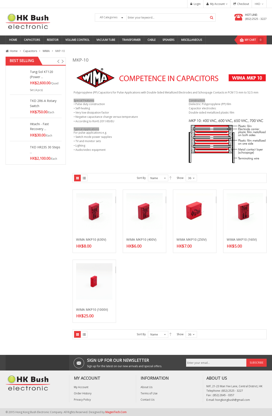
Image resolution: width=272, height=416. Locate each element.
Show (180, 178)
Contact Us (147, 400)
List (84, 178)
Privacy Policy (82, 400)
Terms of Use (149, 393)
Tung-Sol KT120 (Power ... (41, 74)
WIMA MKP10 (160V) (242, 239)
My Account (217, 4)
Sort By (141, 178)
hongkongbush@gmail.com (232, 400)
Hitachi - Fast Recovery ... (39, 126)
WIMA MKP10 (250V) (191, 239)
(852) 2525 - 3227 (256, 19)
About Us (146, 387)
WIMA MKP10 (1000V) (92, 309)
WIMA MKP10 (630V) (91, 239)
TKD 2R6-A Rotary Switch (43, 103)
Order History (82, 393)
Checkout (243, 4)
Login (197, 4)
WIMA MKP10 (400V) (141, 239)
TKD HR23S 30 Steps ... (45, 149)
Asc (170, 178)
